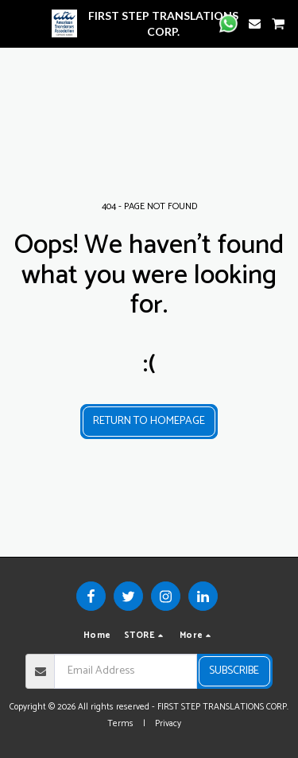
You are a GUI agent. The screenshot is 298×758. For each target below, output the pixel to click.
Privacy (168, 724)
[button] (17, 22)
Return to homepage (149, 421)
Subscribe (234, 671)
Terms (120, 724)
